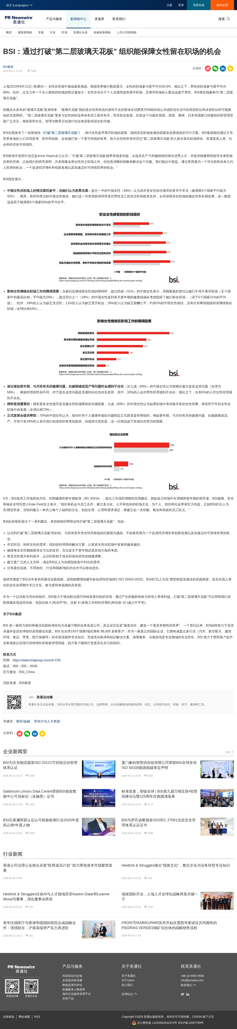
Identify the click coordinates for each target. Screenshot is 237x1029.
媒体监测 (222, 5)
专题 (41, 32)
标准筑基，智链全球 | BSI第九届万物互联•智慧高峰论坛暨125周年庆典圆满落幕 (159, 793)
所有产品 (68, 998)
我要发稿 (198, 5)
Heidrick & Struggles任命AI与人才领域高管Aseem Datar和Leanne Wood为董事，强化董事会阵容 (56, 896)
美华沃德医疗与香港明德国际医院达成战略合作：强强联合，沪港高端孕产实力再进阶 (39, 925)
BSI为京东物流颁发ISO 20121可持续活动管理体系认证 (40, 765)
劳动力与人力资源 (47, 721)
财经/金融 (23, 721)
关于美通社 (132, 966)
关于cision (128, 980)
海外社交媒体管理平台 (76, 993)
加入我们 (127, 985)
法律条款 (8, 1016)
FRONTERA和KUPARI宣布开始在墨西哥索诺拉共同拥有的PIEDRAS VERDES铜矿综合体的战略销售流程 (169, 925)
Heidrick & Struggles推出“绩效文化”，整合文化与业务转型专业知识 (176, 865)
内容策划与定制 (72, 975)
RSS (37, 1016)
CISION (197, 1016)
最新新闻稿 (25, 32)
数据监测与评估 (72, 985)
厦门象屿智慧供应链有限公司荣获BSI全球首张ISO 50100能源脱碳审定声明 (159, 765)
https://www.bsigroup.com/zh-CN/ (37, 660)
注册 (169, 5)
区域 (64, 32)
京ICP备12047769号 (191, 1022)
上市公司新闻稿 (127, 32)
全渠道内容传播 (72, 980)
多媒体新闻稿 (102, 32)
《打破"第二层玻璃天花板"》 (61, 132)
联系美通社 (191, 966)
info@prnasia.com (192, 980)
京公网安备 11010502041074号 (154, 1022)
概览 (9, 32)
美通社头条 (80, 32)
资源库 (99, 19)
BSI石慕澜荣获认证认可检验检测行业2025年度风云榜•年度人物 (41, 822)
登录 (181, 5)
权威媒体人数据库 (73, 989)
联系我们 (118, 19)
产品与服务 (54, 19)
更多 (229, 752)
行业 (53, 32)
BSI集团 (8, 66)
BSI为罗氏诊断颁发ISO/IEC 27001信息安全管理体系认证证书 (159, 822)
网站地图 (24, 1016)
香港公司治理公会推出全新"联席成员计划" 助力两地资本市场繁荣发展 (57, 867)
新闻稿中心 (78, 19)
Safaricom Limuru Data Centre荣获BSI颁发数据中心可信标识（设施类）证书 (39, 793)
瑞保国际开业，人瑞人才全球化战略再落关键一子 (160, 896)
